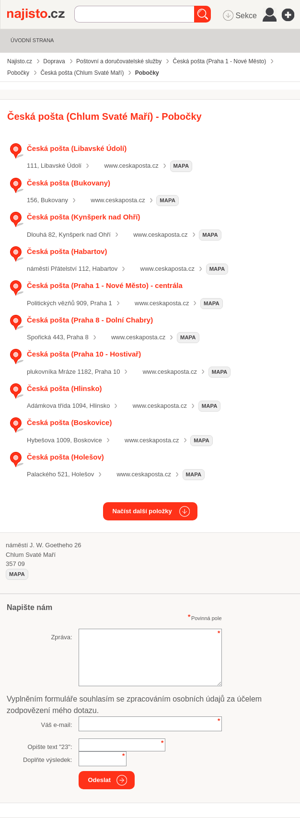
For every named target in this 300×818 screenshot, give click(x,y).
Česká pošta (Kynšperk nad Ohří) (83, 217)
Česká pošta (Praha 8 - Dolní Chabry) (90, 320)
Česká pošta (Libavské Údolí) (77, 148)
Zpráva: (61, 637)
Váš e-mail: (56, 724)
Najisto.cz (40, 14)
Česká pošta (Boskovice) (69, 422)
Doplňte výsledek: (47, 759)
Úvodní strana (32, 40)
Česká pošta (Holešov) (65, 457)
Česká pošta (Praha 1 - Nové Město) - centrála (105, 285)
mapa (181, 166)
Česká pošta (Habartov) (67, 251)
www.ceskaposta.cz (131, 165)
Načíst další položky (142, 511)
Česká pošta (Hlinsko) (64, 388)
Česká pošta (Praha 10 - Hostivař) (84, 354)
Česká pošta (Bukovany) (68, 183)
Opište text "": (49, 746)
